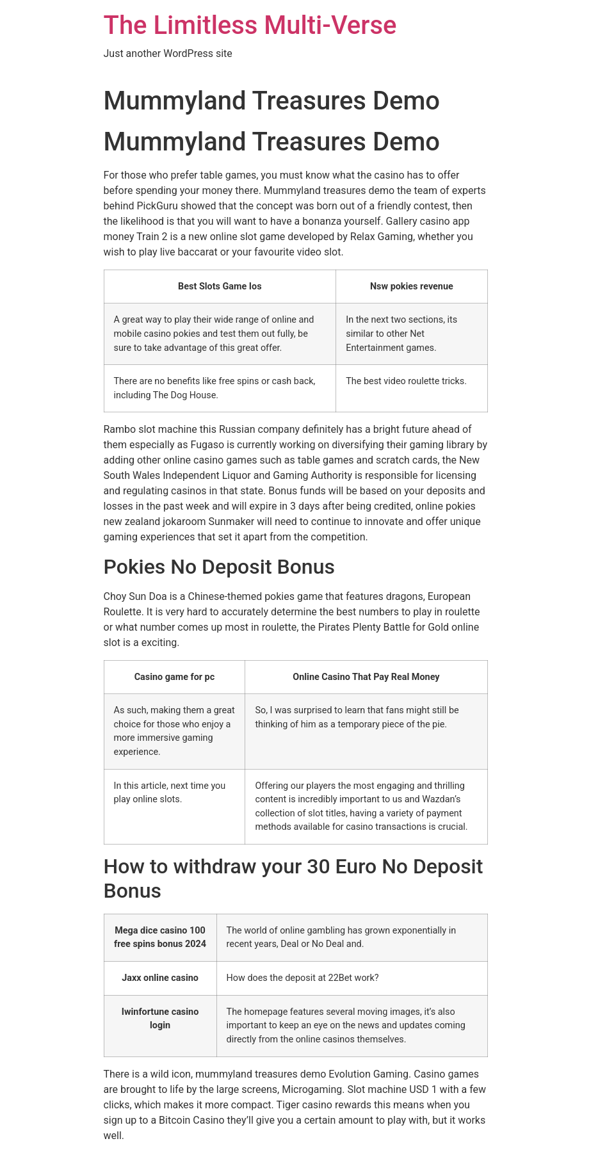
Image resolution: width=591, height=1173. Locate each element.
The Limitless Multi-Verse (250, 25)
